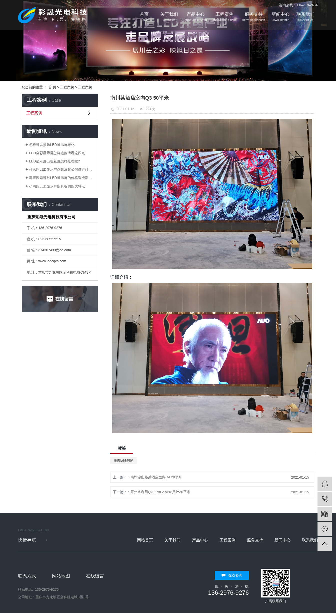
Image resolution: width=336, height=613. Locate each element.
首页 (144, 17)
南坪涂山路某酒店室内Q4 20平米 (156, 477)
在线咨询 (235, 575)
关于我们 (169, 17)
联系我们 (306, 17)
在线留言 (95, 575)
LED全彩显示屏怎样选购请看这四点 (57, 153)
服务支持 (253, 17)
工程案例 (224, 17)
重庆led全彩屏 (123, 460)
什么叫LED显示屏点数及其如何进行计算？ (61, 169)
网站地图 (61, 575)
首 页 (52, 87)
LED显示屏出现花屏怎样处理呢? (54, 161)
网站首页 (145, 540)
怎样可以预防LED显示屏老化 (51, 145)
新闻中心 (280, 17)
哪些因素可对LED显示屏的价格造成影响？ (61, 178)
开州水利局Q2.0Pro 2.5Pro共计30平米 (160, 492)
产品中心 (195, 17)
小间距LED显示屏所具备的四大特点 (57, 186)
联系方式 (27, 575)
